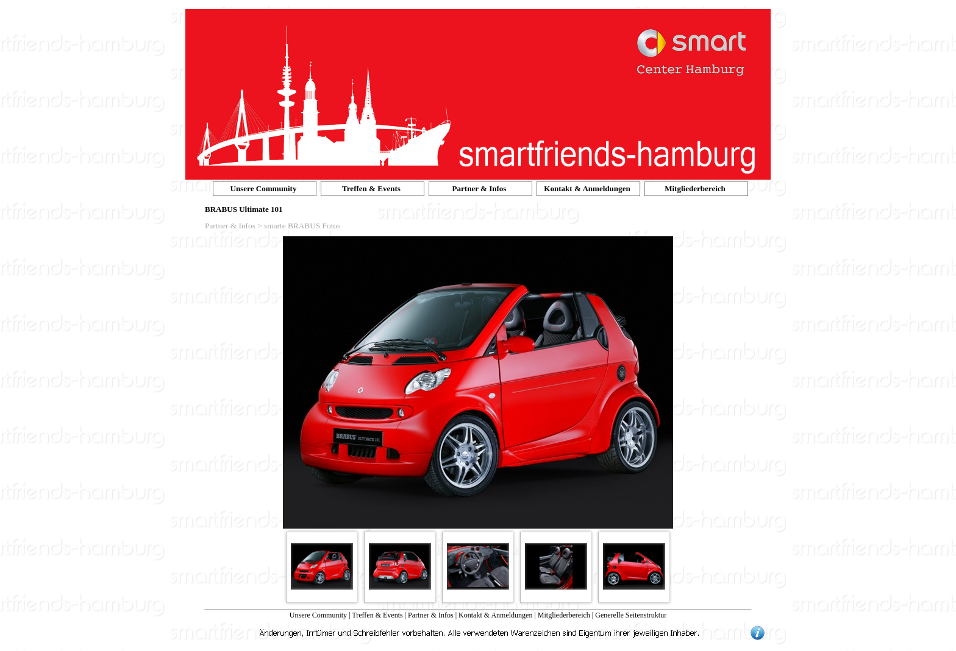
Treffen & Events (377, 615)
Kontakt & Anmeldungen (495, 615)
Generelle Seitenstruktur (630, 615)
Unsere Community (318, 615)
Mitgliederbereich (564, 615)
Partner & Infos (431, 615)
